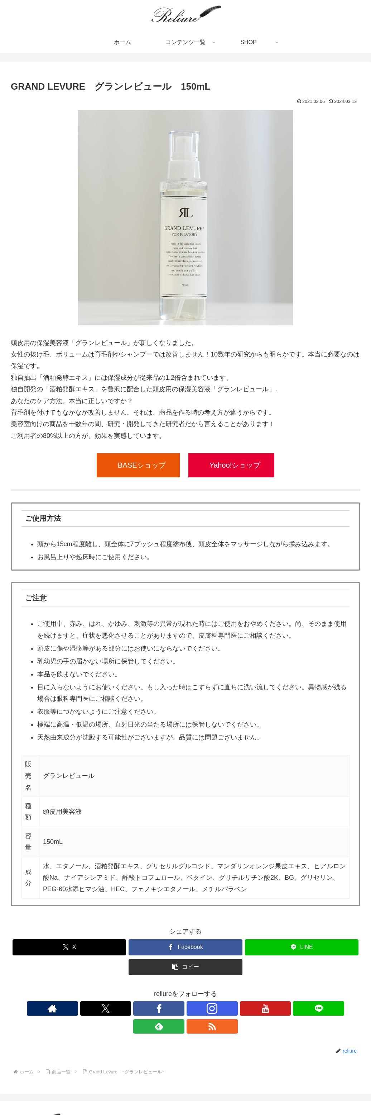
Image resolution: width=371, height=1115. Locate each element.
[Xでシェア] (69, 947)
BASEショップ (142, 465)
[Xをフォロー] (144, 1008)
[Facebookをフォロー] (161, 1008)
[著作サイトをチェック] (128, 1008)
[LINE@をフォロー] (210, 1008)
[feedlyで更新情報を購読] (227, 1008)
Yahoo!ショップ (235, 465)
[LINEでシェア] (301, 947)
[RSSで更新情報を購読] (243, 1008)
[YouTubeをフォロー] (194, 1008)
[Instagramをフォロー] (177, 1008)
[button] (185, 967)
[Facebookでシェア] (185, 947)
